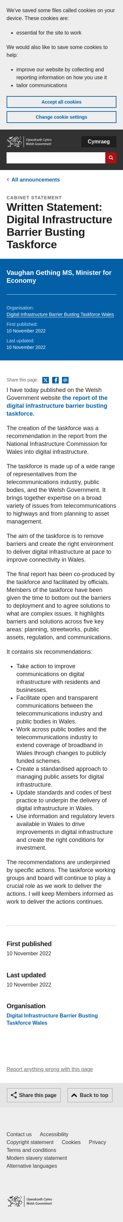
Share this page (37, 1095)
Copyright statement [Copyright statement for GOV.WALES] (30, 1142)
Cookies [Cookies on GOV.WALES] (71, 1142)
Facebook (55, 380)
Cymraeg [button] (99, 141)
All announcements (35, 180)
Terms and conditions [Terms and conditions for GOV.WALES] (31, 1150)
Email (65, 380)
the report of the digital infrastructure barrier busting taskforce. (57, 406)
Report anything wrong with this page (50, 1069)
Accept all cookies (61, 102)
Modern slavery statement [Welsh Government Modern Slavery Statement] (37, 1158)
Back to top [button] (94, 1095)
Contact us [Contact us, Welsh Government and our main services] (19, 1134)
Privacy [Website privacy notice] (97, 1142)
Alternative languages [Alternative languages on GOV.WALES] (32, 1166)
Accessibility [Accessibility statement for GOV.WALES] (54, 1134)
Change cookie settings (61, 117)
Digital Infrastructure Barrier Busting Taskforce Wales (60, 314)
